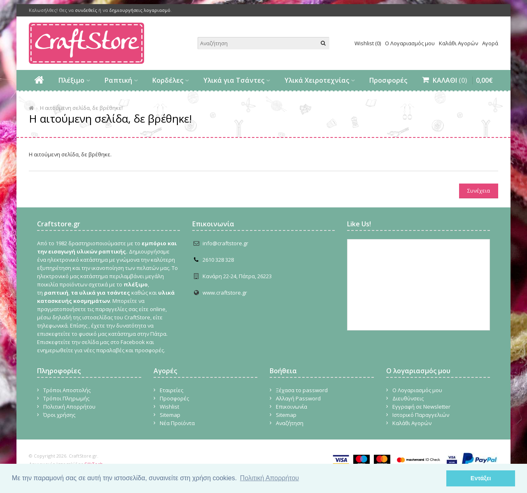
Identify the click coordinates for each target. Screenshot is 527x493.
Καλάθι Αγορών (458, 43)
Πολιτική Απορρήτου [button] (269, 477)
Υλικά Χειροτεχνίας (316, 80)
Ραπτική (118, 80)
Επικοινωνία (291, 406)
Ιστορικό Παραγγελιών (420, 415)
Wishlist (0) (367, 43)
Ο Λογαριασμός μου (410, 43)
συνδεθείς (86, 10)
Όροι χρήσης (59, 415)
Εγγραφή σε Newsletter (421, 406)
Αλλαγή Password (298, 398)
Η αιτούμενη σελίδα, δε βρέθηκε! (81, 108)
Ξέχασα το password (302, 390)
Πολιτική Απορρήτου (69, 406)
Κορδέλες (167, 80)
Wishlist (169, 406)
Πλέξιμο (71, 80)
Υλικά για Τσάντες (233, 80)
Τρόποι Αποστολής (67, 390)
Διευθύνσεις (408, 398)
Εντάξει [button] (481, 478)
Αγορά (490, 43)
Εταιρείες (171, 390)
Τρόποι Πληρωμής (66, 398)
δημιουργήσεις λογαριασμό (139, 10)
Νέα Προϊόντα (177, 423)
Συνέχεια (478, 190)
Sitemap (170, 415)
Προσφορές (388, 80)
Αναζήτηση (289, 423)
